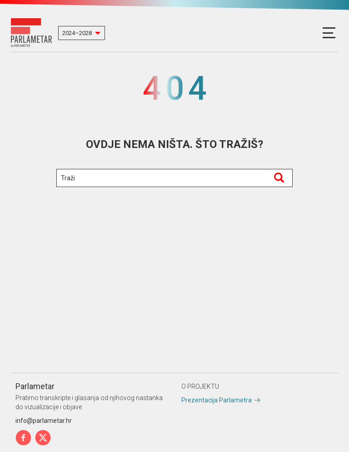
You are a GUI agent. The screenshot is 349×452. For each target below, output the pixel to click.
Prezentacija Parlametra (216, 400)
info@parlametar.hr (43, 420)
